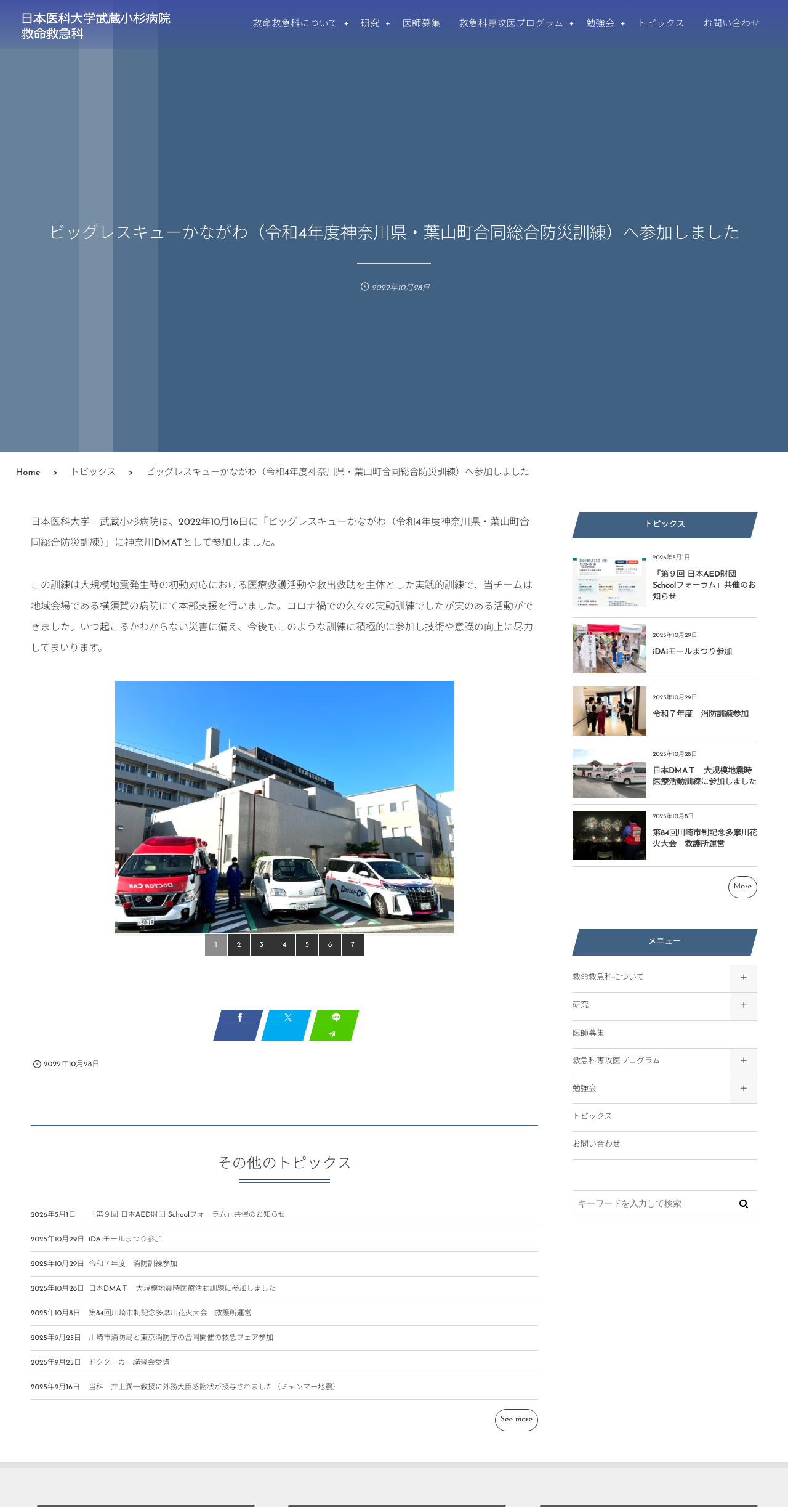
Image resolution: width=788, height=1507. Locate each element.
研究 (581, 1006)
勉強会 (585, 1090)
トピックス (593, 1117)
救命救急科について (609, 978)
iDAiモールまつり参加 (125, 1247)
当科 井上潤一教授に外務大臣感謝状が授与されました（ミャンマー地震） (214, 1395)
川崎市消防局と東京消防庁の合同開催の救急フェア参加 (181, 1345)
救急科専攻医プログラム (617, 1062)
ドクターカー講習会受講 (129, 1370)
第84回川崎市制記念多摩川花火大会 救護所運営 (170, 1321)
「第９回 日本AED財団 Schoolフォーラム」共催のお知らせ (187, 1222)
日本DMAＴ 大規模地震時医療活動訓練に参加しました (182, 1296)
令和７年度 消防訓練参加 (133, 1271)
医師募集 (589, 1034)
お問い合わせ (597, 1145)
